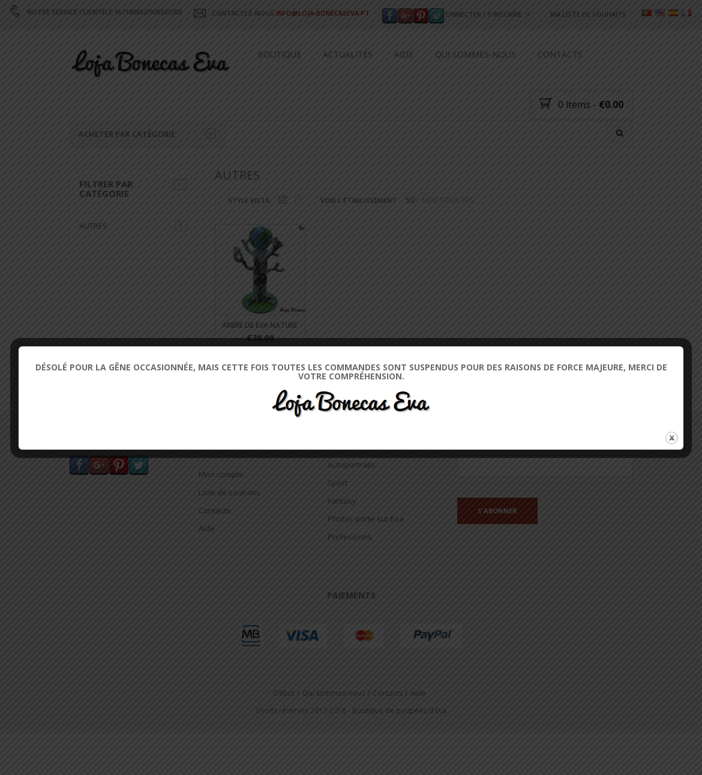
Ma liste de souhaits (588, 14)
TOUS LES (456, 249)
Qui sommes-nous (475, 54)
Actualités (348, 54)
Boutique (279, 54)
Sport (337, 532)
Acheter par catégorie (147, 133)
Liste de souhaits (229, 541)
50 (410, 249)
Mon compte (221, 523)
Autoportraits (352, 514)
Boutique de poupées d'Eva (399, 760)
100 (427, 249)
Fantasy (342, 550)
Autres (93, 275)
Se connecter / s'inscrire (477, 14)
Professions (350, 586)
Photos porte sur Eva (366, 568)
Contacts (560, 54)
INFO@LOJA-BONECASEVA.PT (323, 12)
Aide (403, 54)
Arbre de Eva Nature (260, 374)
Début (284, 742)
